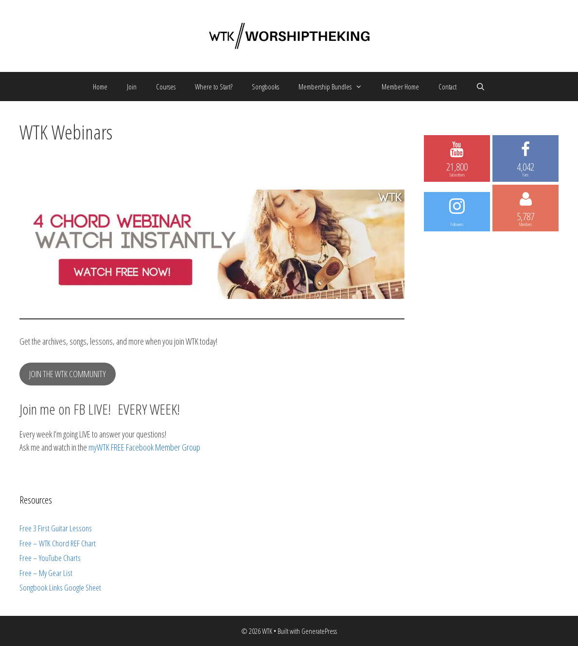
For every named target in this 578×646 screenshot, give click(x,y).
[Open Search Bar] (480, 86)
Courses (165, 86)
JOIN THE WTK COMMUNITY (67, 374)
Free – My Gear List (45, 572)
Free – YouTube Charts (50, 557)
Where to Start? (213, 86)
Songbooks (265, 86)
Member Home (400, 86)
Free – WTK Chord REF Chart (57, 543)
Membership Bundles (335, 86)
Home (100, 86)
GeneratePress (319, 631)
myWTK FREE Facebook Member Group (144, 447)
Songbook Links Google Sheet (60, 587)
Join (132, 86)
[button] (361, 86)
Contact (447, 86)
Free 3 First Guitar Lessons (55, 528)
